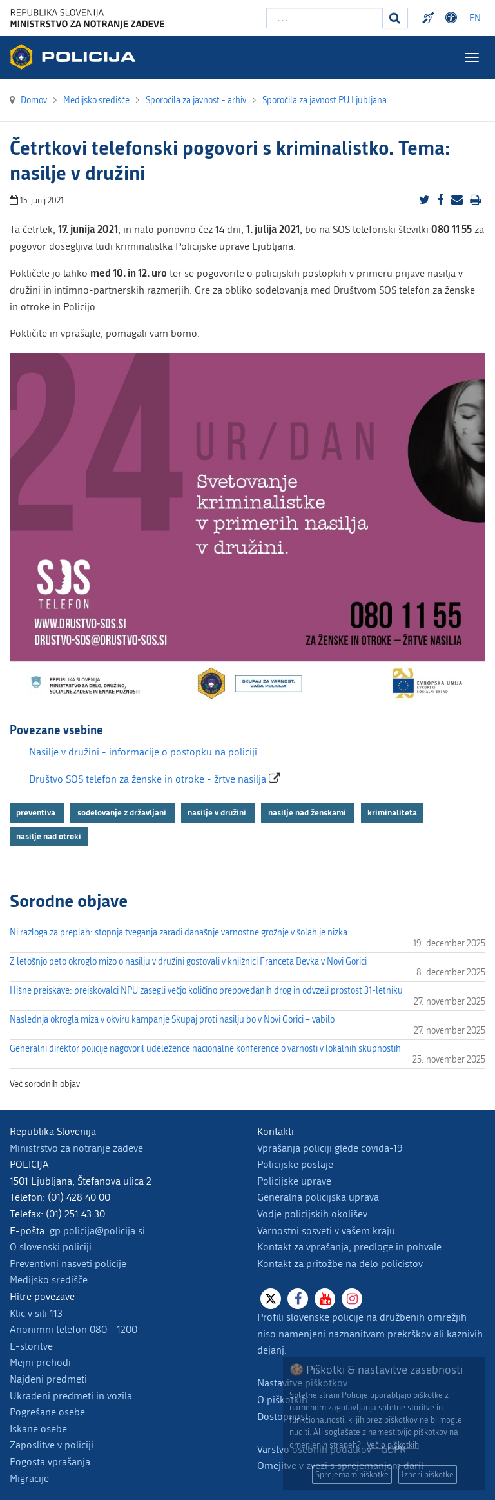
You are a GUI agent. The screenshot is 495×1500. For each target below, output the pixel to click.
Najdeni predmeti (48, 1379)
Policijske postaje (295, 1164)
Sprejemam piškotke (352, 1474)
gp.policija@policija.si (97, 1231)
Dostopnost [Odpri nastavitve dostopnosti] (453, 18)
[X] (270, 1298)
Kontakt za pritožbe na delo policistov (340, 1263)
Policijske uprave (294, 1181)
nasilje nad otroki (48, 836)
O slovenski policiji (51, 1247)
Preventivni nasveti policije (68, 1263)
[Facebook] (297, 1298)
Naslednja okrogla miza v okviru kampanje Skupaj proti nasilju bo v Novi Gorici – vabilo (172, 1019)
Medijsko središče (49, 1280)
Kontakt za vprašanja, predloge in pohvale (349, 1247)
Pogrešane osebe (47, 1412)
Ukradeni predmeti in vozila (71, 1396)
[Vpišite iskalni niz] (324, 18)
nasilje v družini (218, 812)
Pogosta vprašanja (50, 1461)
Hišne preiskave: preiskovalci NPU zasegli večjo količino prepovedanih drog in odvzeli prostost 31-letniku (206, 990)
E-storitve (31, 1346)
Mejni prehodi (40, 1362)
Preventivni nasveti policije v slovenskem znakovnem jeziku (430, 18)
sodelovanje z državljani (122, 812)
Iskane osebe (38, 1429)
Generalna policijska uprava (318, 1197)
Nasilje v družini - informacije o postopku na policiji (143, 752)
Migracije (29, 1478)
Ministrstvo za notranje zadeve (76, 1148)
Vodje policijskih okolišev (312, 1214)
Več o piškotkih (393, 1445)
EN (475, 18)
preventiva (36, 812)
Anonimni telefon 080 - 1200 (73, 1329)
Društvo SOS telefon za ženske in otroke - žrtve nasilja (149, 779)
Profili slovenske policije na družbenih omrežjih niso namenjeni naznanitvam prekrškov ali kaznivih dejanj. (370, 1333)
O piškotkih (282, 1400)
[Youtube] (325, 1298)
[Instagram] (352, 1298)
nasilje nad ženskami (308, 812)
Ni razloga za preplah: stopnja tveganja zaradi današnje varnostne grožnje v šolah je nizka (178, 932)
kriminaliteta (392, 812)
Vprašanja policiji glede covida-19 (330, 1148)
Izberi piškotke (428, 1474)
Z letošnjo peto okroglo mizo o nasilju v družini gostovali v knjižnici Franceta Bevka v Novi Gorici (188, 961)
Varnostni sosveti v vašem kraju (326, 1231)
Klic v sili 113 (36, 1313)
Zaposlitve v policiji (51, 1445)
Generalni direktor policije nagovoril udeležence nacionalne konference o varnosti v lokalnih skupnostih (205, 1048)
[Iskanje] (395, 18)
